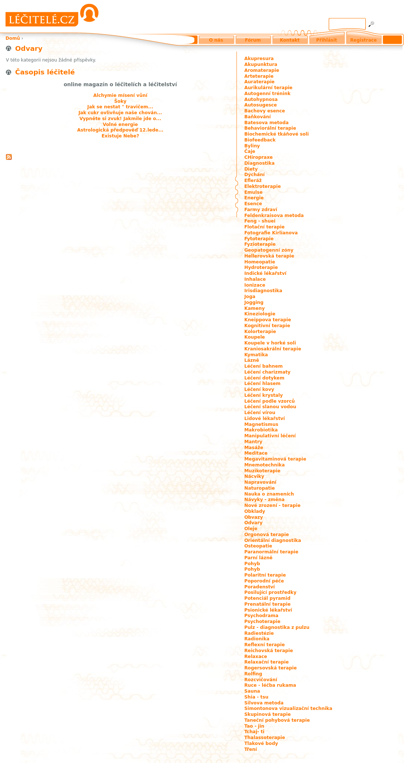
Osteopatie (258, 546)
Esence (253, 203)
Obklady (254, 511)
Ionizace (254, 285)
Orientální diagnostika (272, 540)
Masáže (253, 447)
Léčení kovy (259, 389)
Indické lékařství (265, 273)
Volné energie (120, 124)
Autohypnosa (261, 99)
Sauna (252, 691)
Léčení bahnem (263, 366)
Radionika (256, 638)
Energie (254, 197)
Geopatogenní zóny (268, 250)
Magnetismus (261, 424)
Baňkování (257, 116)
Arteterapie (259, 76)
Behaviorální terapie (270, 128)
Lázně (251, 360)
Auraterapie (259, 81)
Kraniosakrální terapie (272, 348)
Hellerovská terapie (269, 256)
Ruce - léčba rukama (270, 685)
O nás (216, 40)
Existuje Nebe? (120, 136)
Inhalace (255, 279)
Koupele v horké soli (270, 343)
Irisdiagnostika (263, 290)
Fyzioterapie (260, 244)
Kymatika (256, 354)
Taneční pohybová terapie (277, 720)
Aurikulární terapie (268, 87)
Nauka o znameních (269, 494)
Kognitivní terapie (267, 325)
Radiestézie (259, 633)
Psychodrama (261, 615)
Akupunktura (261, 64)
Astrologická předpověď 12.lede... (120, 130)
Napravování (260, 482)
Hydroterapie (261, 267)
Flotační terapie (264, 227)
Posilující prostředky (270, 592)
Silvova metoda (264, 703)
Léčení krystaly (263, 395)
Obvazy (253, 517)
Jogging (254, 302)
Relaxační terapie (266, 662)
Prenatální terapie (267, 604)
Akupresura (259, 58)
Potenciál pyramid (267, 598)
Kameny (254, 308)
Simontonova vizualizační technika (288, 708)
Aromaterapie (261, 70)
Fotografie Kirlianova (271, 232)
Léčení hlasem (262, 383)
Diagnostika (259, 163)
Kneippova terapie (267, 319)
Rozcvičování (260, 679)
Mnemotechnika (264, 465)
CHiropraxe (258, 157)
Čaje (249, 151)
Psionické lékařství (268, 610)
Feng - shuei (260, 221)
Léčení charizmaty (267, 372)
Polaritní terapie (265, 575)
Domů (13, 38)
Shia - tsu (256, 697)
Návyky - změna (264, 499)
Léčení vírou (259, 412)
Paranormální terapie (271, 551)
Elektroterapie (262, 186)
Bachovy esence (264, 110)
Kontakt (289, 40)
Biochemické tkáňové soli (276, 134)
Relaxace (255, 656)
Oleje (250, 528)
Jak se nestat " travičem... (120, 106)
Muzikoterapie (262, 470)
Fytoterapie (259, 238)
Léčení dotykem (264, 378)
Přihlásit (326, 40)
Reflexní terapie (264, 644)
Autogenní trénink (267, 93)
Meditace (256, 453)
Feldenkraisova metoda (274, 215)
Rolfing (253, 673)
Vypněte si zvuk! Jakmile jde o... (120, 118)
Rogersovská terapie (270, 668)
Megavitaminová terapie (275, 459)
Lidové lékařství (264, 418)
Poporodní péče (264, 581)
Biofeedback (260, 140)
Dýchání (254, 174)
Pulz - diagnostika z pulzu (277, 627)
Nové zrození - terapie (272, 505)
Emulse (253, 192)
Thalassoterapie (264, 737)
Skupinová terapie (267, 714)
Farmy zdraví (260, 209)
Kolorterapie (260, 331)
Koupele (254, 337)
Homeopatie (259, 262)
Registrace (363, 40)
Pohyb (252, 563)
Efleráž (253, 180)
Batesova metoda (266, 122)
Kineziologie (259, 313)
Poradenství (259, 586)
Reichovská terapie (268, 650)
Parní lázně (258, 557)
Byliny (252, 145)
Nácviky (254, 476)
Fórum (253, 40)
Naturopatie (259, 488)
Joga (249, 296)
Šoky (120, 101)
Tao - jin (254, 726)
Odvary (253, 522)
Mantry (253, 441)
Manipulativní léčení (270, 435)
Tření (250, 749)
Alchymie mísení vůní (120, 95)
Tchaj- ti (254, 731)
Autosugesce (260, 105)
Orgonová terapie (266, 534)
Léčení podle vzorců (269, 401)
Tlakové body (261, 743)
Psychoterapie (262, 621)
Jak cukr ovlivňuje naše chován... (120, 112)
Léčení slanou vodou (270, 406)
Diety (251, 169)
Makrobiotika (261, 430)
